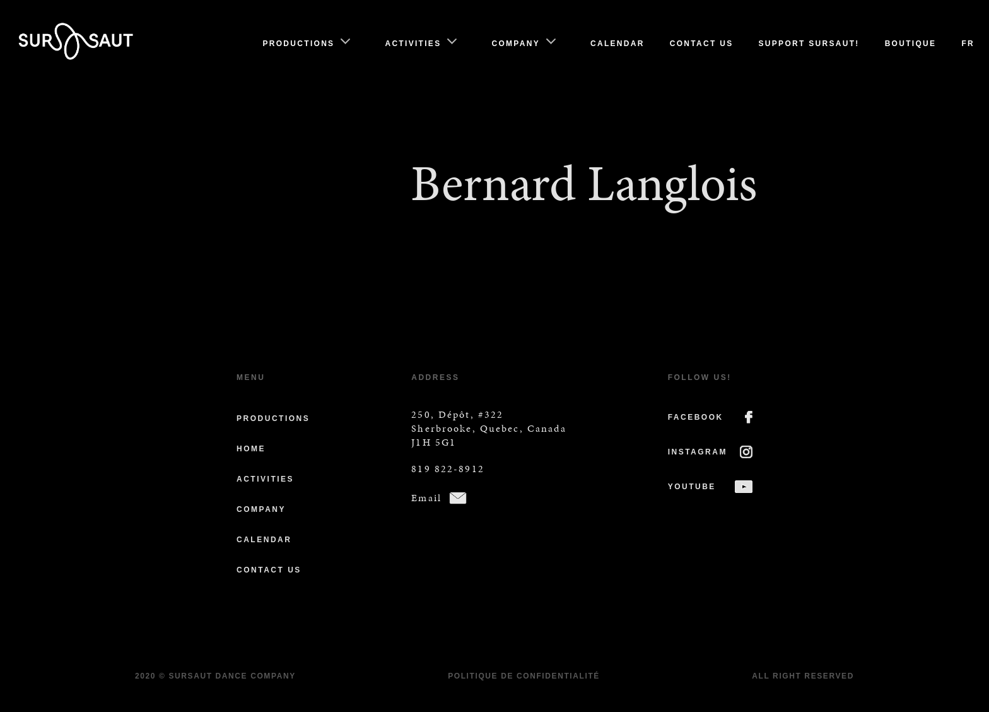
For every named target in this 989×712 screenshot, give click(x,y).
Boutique (911, 43)
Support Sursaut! (809, 43)
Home (251, 448)
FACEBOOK (695, 417)
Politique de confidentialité (524, 676)
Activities (413, 43)
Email (426, 497)
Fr (967, 43)
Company (515, 43)
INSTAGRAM (697, 452)
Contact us (702, 43)
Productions (298, 43)
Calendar (617, 43)
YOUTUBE (692, 486)
